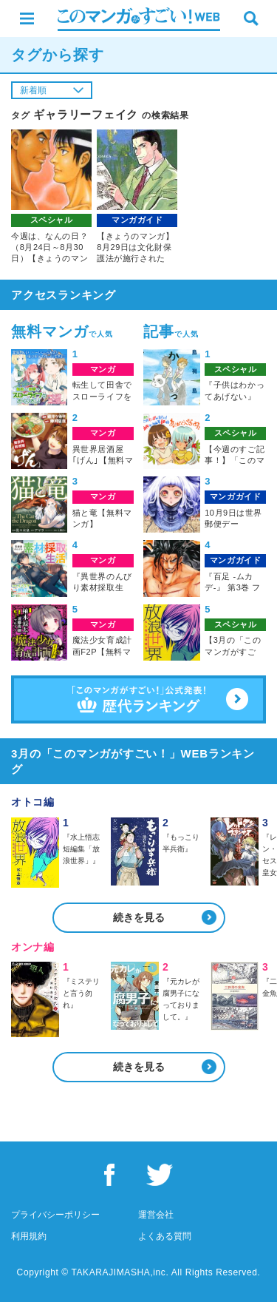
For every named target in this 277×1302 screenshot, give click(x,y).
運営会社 (156, 1215)
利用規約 (29, 1236)
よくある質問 (164, 1236)
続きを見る (139, 917)
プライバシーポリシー (55, 1215)
